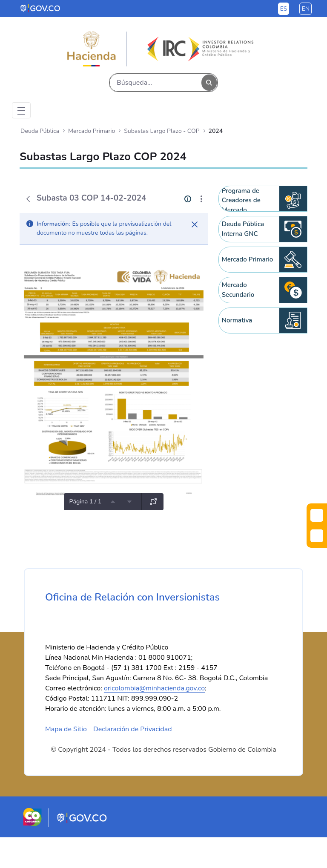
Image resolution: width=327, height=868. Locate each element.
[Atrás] (28, 198)
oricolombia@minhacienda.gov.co (154, 719)
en (305, 9)
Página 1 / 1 (85, 501)
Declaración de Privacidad (132, 760)
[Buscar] (155, 82)
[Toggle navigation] (21, 110)
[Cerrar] (194, 224)
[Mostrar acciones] (201, 199)
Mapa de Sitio (66, 760)
